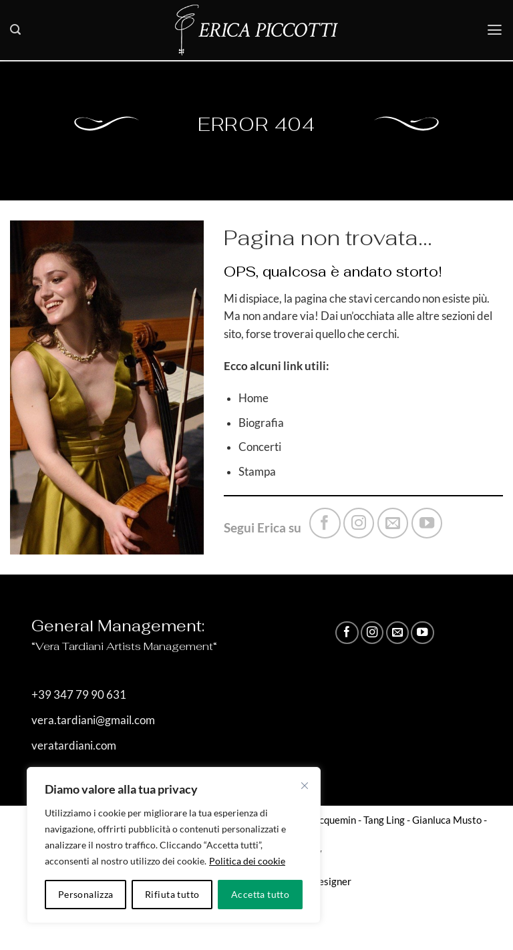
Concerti (259, 447)
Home (253, 398)
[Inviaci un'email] (392, 523)
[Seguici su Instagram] (358, 523)
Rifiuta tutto (172, 894)
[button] (15, 30)
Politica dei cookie (247, 860)
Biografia (261, 423)
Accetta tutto (260, 894)
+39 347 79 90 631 (78, 694)
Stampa (257, 471)
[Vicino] (304, 785)
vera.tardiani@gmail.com (93, 720)
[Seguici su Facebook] (324, 523)
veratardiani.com (73, 745)
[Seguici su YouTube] (426, 523)
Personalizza (86, 894)
